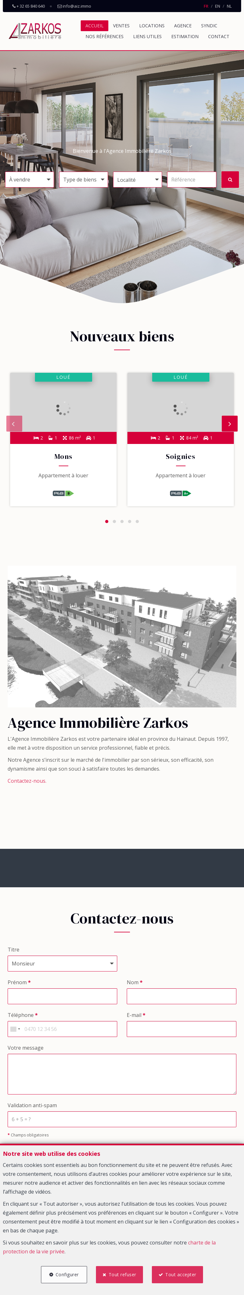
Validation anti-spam (32, 1108)
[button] (137, 179)
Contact (218, 36)
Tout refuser (122, 1274)
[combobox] (15, 1032)
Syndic (209, 26)
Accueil (94, 26)
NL (229, 6)
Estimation (185, 36)
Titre (13, 953)
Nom (135, 985)
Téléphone (23, 1018)
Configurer (65, 1274)
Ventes (121, 26)
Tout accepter (182, 1274)
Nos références (104, 36)
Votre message (26, 1051)
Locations (152, 26)
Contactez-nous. (27, 784)
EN (217, 6)
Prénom (19, 985)
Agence (183, 26)
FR (206, 6)
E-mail (136, 1018)
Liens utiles (147, 36)
